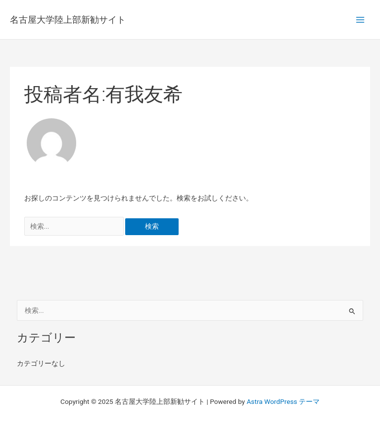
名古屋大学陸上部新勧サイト (68, 19)
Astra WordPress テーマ (282, 401)
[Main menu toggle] (360, 19)
